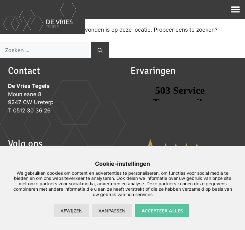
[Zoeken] (100, 50)
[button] (235, 9)
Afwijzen (72, 210)
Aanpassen (112, 210)
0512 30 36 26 (32, 110)
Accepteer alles (162, 210)
